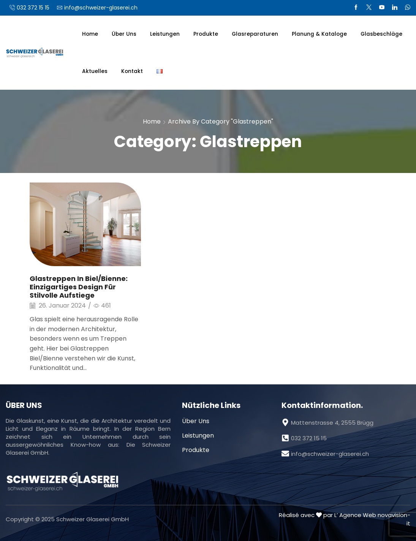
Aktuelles (95, 71)
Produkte (205, 34)
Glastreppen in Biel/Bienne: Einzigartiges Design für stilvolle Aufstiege (79, 287)
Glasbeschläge (381, 34)
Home (90, 34)
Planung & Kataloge (319, 34)
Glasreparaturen (255, 34)
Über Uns (124, 34)
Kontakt (132, 71)
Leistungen (165, 34)
